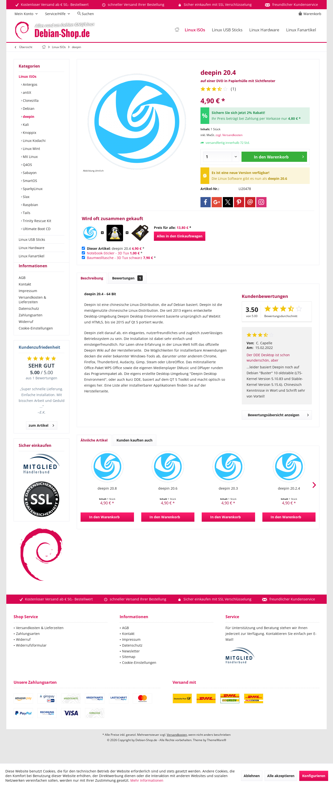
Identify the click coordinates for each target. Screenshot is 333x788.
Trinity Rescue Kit (36, 220)
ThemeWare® (216, 749)
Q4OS (27, 164)
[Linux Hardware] (264, 30)
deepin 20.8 (107, 488)
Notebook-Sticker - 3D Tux (108, 253)
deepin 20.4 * (115, 248)
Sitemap (128, 665)
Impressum (28, 299)
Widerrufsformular (31, 654)
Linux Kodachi (34, 140)
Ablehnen (252, 775)
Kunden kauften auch (134, 440)
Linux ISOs (27, 76)
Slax (25, 196)
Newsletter (131, 660)
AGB (22, 286)
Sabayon (29, 172)
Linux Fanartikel (31, 256)
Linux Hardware (31, 247)
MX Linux (30, 156)
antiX (26, 92)
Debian (28, 108)
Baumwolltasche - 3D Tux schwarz (114, 257)
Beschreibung (92, 278)
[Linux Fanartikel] (301, 30)
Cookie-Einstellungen (36, 337)
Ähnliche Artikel (94, 440)
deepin (28, 116)
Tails (26, 212)
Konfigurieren (313, 775)
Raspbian (30, 204)
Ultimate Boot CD (36, 228)
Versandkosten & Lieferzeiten (32, 308)
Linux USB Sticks (32, 239)
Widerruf (26, 330)
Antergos (29, 84)
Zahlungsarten (30, 323)
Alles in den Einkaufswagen (179, 236)
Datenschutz (29, 317)
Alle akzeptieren (280, 775)
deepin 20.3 (228, 488)
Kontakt (25, 293)
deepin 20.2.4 (289, 488)
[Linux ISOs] (194, 30)
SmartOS (29, 180)
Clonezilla (30, 100)
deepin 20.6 (167, 488)
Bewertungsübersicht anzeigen (278, 414)
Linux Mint (31, 148)
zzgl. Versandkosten (229, 135)
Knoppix (29, 132)
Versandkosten (177, 743)
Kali (25, 124)
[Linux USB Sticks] (227, 30)
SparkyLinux (32, 188)
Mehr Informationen (146, 780)
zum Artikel (41, 433)
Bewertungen (127, 278)
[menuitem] (311, 13)
